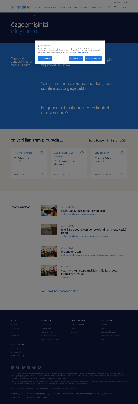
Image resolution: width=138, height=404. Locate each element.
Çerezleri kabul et (93, 58)
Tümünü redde (76, 58)
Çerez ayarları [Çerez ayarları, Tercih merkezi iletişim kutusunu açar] (45, 58)
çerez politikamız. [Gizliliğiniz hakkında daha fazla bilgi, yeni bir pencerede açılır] (83, 52)
